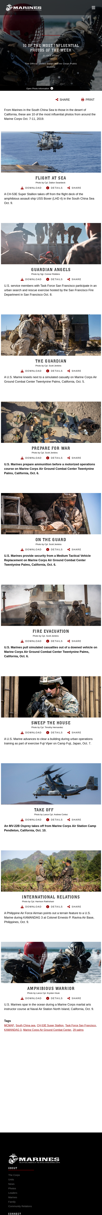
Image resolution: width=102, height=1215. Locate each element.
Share (76, 188)
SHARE (65, 99)
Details (57, 188)
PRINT (90, 99)
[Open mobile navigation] (93, 7)
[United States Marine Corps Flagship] (23, 7)
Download (33, 188)
